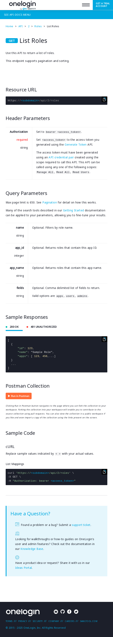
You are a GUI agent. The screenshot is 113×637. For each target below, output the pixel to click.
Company (53, 621)
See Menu (17, 14)
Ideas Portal (23, 568)
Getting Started (73, 210)
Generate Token (75, 144)
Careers (69, 621)
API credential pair (61, 157)
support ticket (81, 525)
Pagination (49, 202)
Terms (9, 621)
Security (38, 621)
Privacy (22, 621)
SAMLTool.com (89, 621)
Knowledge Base (31, 549)
